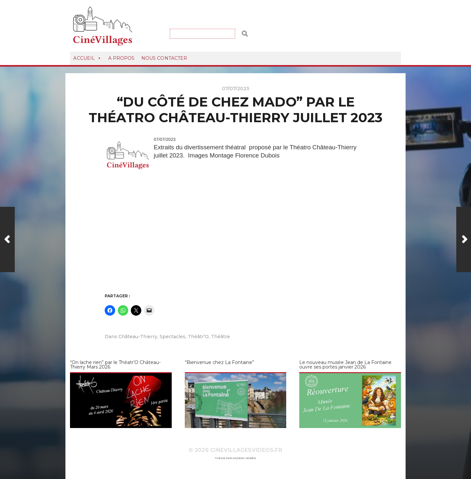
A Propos (121, 58)
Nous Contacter (164, 58)
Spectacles (172, 336)
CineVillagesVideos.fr (246, 450)
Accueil (87, 58)
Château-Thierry (137, 336)
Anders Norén (244, 458)
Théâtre (220, 336)
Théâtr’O (198, 336)
